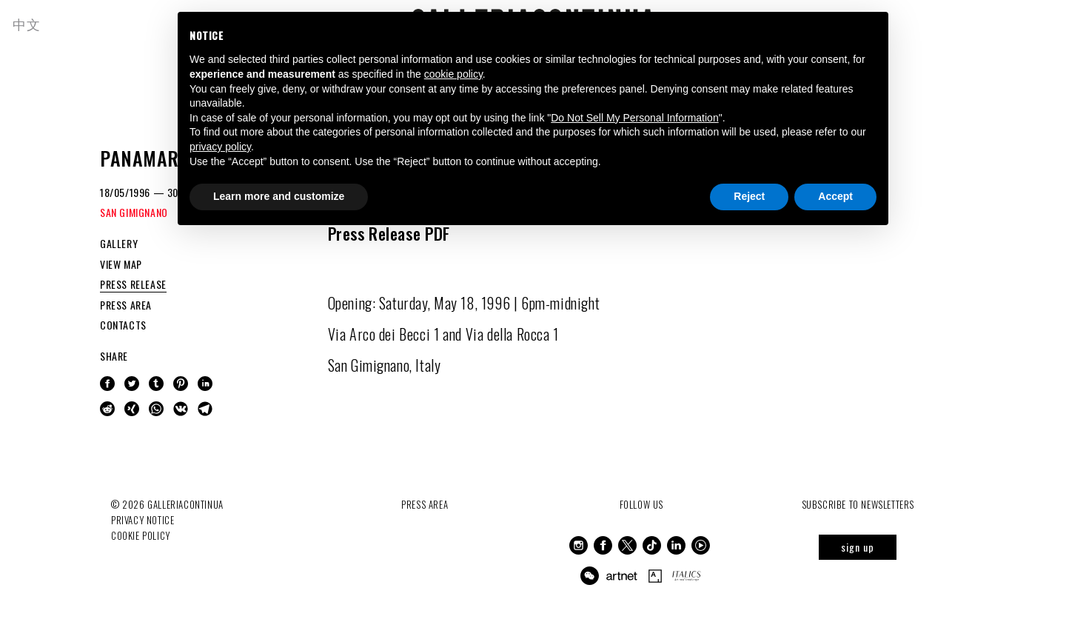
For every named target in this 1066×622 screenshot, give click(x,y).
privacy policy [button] (220, 147)
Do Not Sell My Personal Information (634, 118)
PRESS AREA (126, 304)
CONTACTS (123, 324)
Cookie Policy (141, 534)
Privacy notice (143, 519)
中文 (28, 23)
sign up (857, 547)
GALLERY (119, 243)
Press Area (424, 504)
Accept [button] (835, 196)
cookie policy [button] (453, 74)
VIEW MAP (121, 264)
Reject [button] (749, 196)
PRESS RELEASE (133, 284)
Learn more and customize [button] (278, 196)
